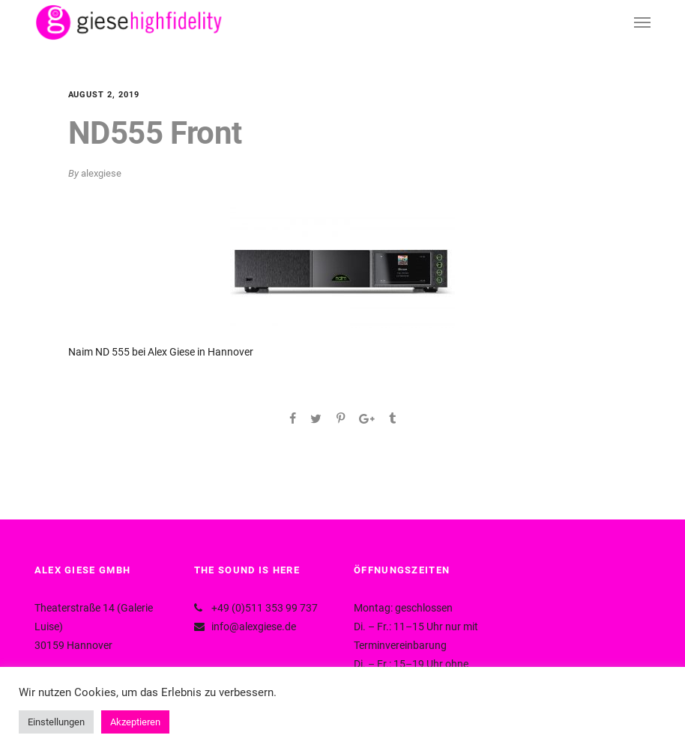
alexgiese (101, 173)
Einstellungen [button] (56, 722)
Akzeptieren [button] (135, 722)
